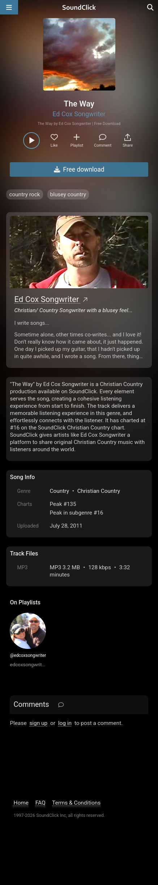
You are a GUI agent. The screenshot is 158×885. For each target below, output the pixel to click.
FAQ (40, 803)
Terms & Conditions (76, 803)
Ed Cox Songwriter (78, 114)
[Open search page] (151, 7)
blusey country (68, 194)
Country (59, 491)
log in (65, 723)
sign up (38, 723)
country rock (24, 194)
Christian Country (98, 491)
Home (20, 803)
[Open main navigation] (9, 7)
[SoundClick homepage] (79, 7)
